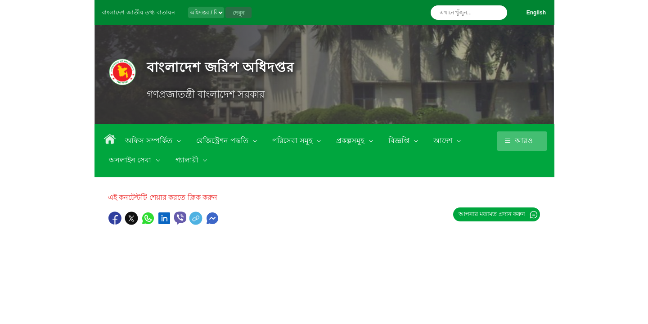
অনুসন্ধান (498, 12)
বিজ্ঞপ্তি (399, 140)
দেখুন (238, 13)
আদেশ (443, 140)
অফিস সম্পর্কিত (149, 140)
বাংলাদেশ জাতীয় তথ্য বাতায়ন (138, 12)
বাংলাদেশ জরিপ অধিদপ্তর (220, 67)
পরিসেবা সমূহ (293, 140)
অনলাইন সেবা (131, 160)
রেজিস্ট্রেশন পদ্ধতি (223, 140)
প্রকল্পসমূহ (351, 140)
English (536, 12)
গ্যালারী (188, 160)
